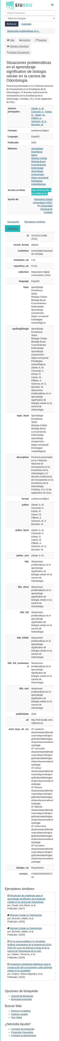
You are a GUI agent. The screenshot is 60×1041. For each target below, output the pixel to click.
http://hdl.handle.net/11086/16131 (41, 192)
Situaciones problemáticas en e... (23, 31)
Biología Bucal (38, 161)
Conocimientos (38, 164)
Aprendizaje (37, 148)
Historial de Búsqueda (22, 996)
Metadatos (12, 228)
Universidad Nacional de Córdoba (46, 209)
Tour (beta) (16, 1017)
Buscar (11, 24)
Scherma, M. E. (39, 121)
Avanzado (26, 24)
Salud (34, 155)
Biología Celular (39, 158)
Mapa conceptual (39, 177)
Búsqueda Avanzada (21, 999)
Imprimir (26, 40)
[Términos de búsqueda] (30, 13)
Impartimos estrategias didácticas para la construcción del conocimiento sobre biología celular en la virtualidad (29, 967)
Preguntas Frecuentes (22, 1032)
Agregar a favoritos (19, 46)
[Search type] (30, 18)
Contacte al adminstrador (23, 1035)
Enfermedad (37, 168)
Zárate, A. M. (37, 108)
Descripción (13, 221)
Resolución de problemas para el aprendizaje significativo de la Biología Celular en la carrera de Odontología (26, 898)
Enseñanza (37, 151)
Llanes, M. (40, 115)
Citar (12, 40)
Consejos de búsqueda (22, 1029)
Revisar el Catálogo (21, 1011)
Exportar (42, 40)
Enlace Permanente (19, 52)
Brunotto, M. (37, 124)
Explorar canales (19, 1014)
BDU (9, 5)
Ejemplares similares (34, 221)
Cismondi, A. (37, 111)
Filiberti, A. (36, 118)
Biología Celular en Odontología (26, 915)
